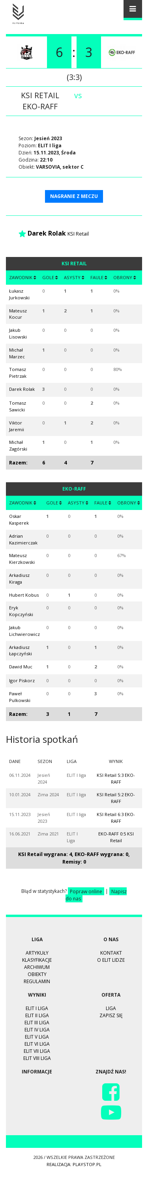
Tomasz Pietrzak (17, 372)
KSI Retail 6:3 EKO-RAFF (116, 817)
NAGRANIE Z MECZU (74, 196)
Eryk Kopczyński (21, 611)
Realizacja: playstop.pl (74, 1164)
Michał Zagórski (18, 445)
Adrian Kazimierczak (23, 539)
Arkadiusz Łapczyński (20, 650)
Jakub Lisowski (18, 333)
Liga (111, 1008)
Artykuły (37, 952)
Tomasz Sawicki (17, 406)
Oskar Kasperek (19, 519)
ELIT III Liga (36, 1022)
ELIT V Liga (37, 1036)
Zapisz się (111, 1015)
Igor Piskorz (22, 680)
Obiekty (37, 974)
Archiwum (37, 967)
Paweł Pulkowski (19, 697)
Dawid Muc (20, 667)
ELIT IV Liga (37, 1029)
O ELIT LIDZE (111, 960)
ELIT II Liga (37, 1015)
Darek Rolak (47, 233)
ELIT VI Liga (37, 1044)
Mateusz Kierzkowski (22, 558)
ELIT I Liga (37, 1008)
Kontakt (111, 952)
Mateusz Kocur (18, 314)
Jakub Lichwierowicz (24, 630)
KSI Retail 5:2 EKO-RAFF (116, 798)
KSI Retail (40, 95)
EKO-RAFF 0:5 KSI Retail (116, 837)
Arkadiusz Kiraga (19, 578)
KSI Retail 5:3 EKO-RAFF (116, 778)
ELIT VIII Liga (37, 1058)
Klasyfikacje (37, 960)
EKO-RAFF (40, 106)
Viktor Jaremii (16, 426)
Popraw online (86, 891)
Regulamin (37, 981)
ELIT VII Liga (37, 1051)
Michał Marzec (17, 353)
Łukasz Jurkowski (19, 294)
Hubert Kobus (24, 595)
